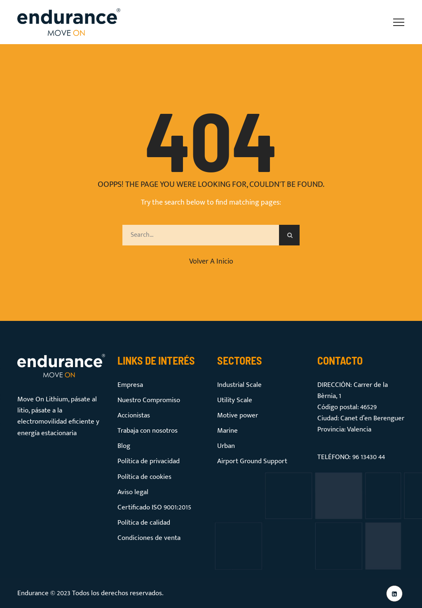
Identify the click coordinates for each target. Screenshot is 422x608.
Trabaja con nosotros (147, 430)
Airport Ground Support (252, 461)
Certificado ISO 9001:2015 (154, 507)
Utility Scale (234, 400)
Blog (123, 446)
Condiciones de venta (149, 538)
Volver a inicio (211, 261)
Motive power (237, 415)
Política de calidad (143, 522)
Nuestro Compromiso (148, 400)
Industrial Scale (239, 385)
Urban (226, 446)
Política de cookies (144, 477)
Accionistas (133, 415)
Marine (227, 430)
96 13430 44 (368, 457)
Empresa (130, 385)
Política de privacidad (148, 461)
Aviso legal (132, 492)
